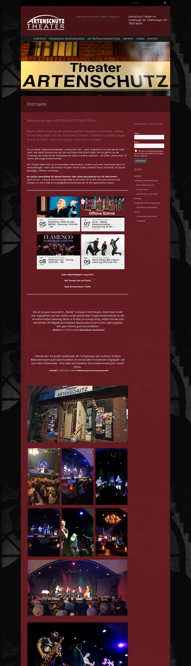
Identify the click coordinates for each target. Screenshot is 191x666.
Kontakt (152, 38)
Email (136, 142)
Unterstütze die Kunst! (147, 216)
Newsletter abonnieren (147, 207)
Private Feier (142, 189)
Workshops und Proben (147, 194)
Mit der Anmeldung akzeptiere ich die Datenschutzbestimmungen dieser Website (149, 153)
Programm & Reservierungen (66, 38)
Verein (140, 38)
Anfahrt (128, 38)
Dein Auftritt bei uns (145, 185)
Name (136, 133)
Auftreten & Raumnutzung (103, 38)
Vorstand (141, 220)
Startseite (39, 38)
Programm (88, 274)
